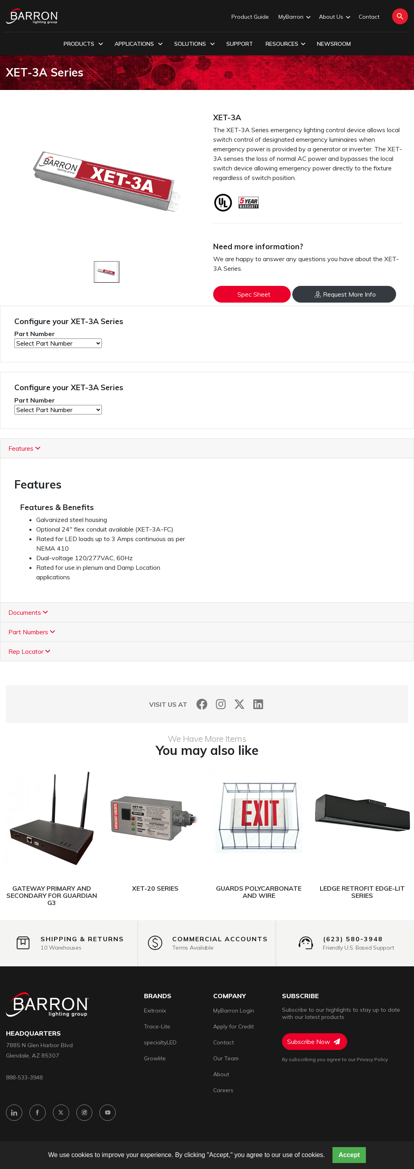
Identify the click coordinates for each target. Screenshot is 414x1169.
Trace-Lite (157, 1026)
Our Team (226, 1058)
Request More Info (345, 294)
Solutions (194, 44)
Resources (285, 44)
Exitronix (155, 1010)
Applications (139, 44)
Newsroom (334, 43)
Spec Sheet (253, 294)
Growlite (155, 1058)
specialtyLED (160, 1042)
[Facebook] (202, 704)
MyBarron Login (233, 1010)
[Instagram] (221, 704)
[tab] (207, 448)
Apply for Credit (233, 1026)
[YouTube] (108, 1112)
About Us (334, 17)
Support (239, 43)
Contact (369, 16)
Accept (349, 1154)
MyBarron (293, 17)
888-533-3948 (24, 1077)
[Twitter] (240, 704)
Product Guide (250, 16)
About (221, 1074)
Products (83, 44)
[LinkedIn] (258, 704)
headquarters (33, 1033)
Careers (223, 1090)
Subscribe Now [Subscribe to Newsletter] (313, 1041)
